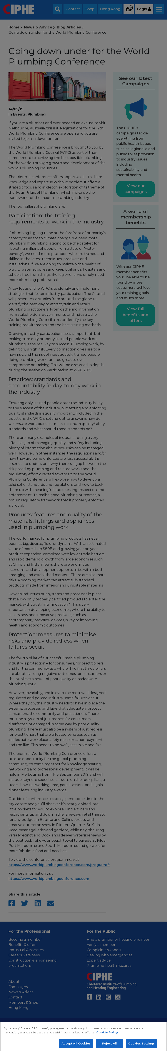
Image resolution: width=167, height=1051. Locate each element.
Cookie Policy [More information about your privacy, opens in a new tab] (107, 1036)
